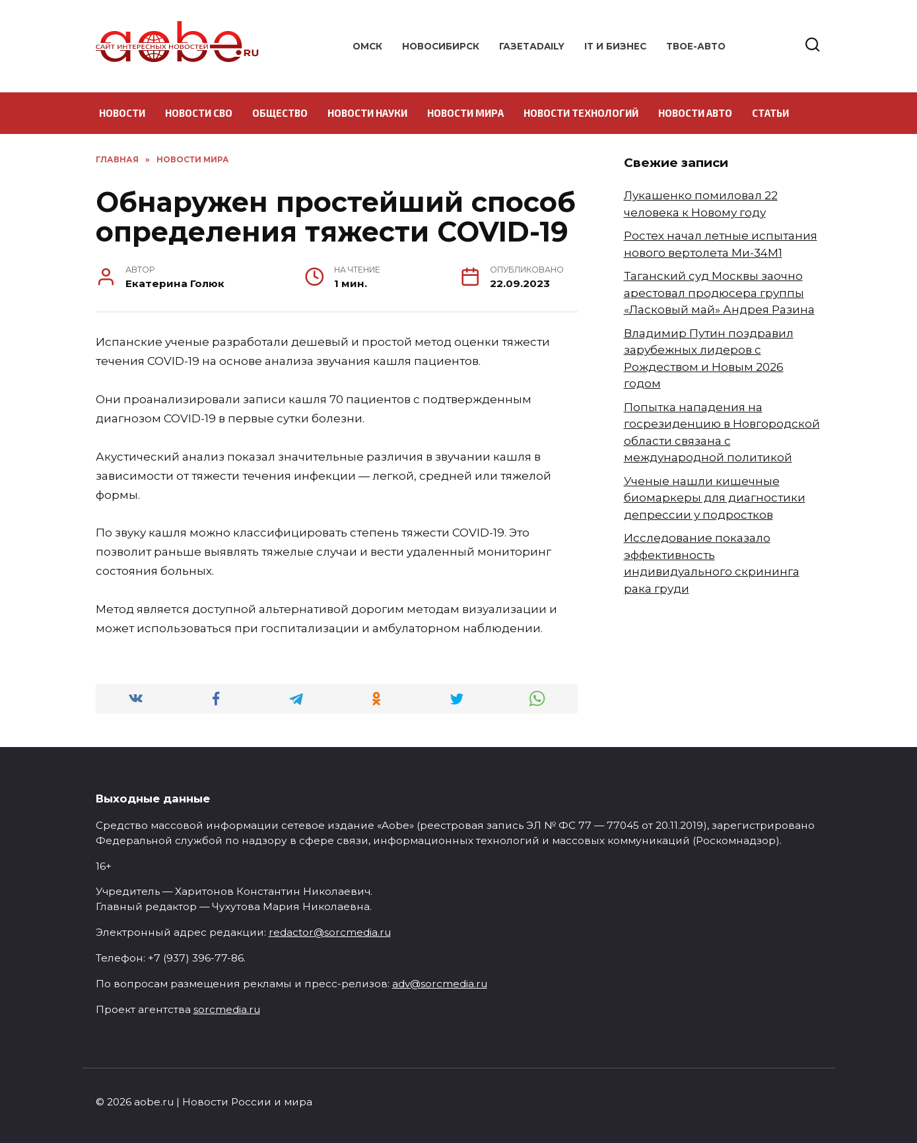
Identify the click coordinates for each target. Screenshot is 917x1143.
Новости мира (465, 113)
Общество (280, 113)
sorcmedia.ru (226, 1009)
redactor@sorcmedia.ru (330, 932)
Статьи (770, 113)
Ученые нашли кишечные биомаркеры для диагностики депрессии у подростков (714, 497)
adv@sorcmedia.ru (439, 983)
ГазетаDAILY (531, 46)
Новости (122, 113)
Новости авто (695, 113)
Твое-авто (696, 46)
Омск (367, 46)
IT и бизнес (615, 46)
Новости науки (367, 113)
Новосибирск (440, 46)
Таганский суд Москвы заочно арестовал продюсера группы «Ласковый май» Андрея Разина (719, 292)
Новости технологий (581, 113)
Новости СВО (198, 113)
